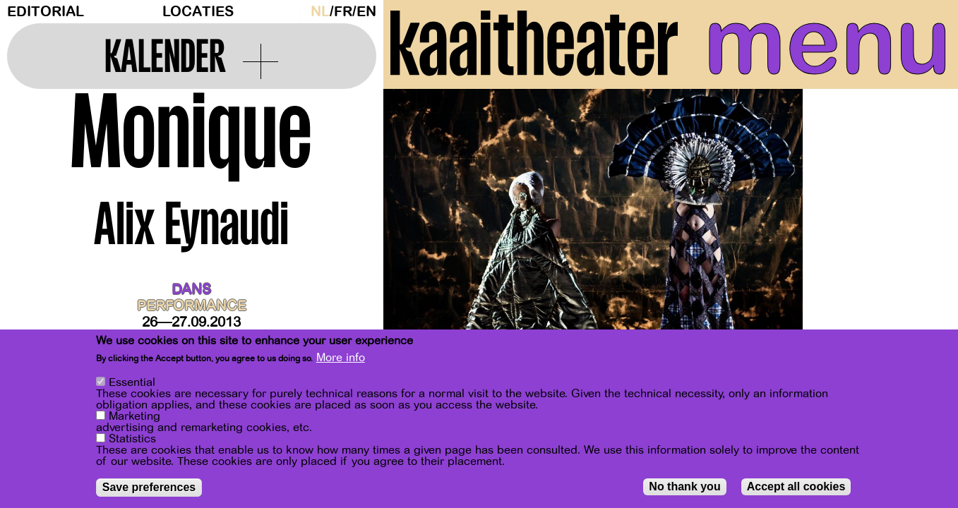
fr (343, 11)
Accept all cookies (796, 486)
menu (827, 42)
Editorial (45, 11)
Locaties (198, 11)
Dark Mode (301, 11)
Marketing (134, 416)
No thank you (684, 486)
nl (320, 11)
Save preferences (149, 487)
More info (340, 357)
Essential (132, 382)
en (366, 11)
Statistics (132, 439)
